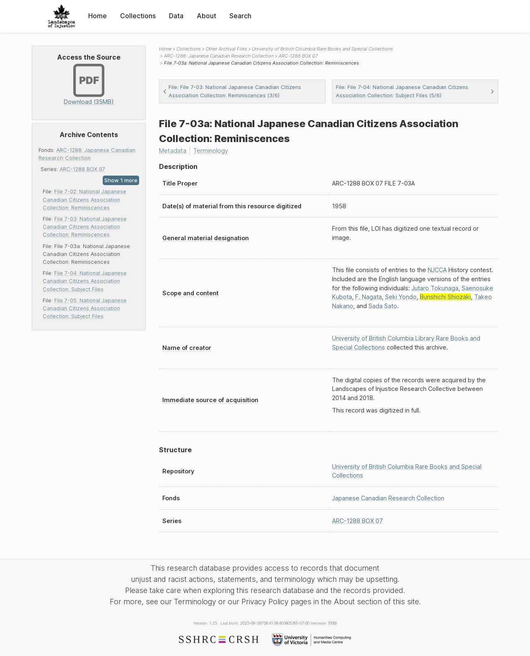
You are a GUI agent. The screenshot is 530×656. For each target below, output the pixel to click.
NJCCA (437, 269)
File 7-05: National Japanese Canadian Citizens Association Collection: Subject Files (85, 308)
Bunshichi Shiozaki (445, 296)
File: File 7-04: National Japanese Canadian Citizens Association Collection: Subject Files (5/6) (415, 91)
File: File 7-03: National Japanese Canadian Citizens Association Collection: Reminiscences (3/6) (232, 91)
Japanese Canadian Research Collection (388, 498)
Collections (138, 16)
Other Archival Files (226, 49)
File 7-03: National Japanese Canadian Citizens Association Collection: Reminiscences (85, 227)
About (206, 16)
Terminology (210, 150)
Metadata (172, 150)
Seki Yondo (401, 296)
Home (97, 16)
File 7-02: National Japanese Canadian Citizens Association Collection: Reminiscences (84, 199)
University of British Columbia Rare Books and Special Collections (322, 49)
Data (176, 16)
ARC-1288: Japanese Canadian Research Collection (219, 56)
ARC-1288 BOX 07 (82, 169)
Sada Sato (383, 305)
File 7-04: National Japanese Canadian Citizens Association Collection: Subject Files (85, 281)
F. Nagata (368, 296)
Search (240, 16)
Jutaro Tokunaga (435, 288)
